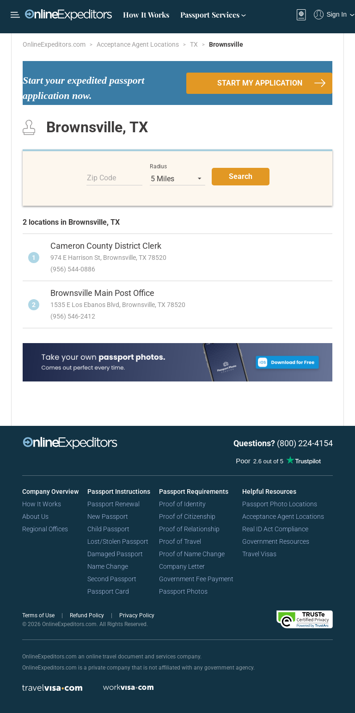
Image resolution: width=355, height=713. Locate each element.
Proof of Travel (180, 541)
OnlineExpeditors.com (55, 44)
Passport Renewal (113, 504)
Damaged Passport (115, 554)
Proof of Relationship (189, 529)
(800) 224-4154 (305, 443)
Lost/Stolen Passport (117, 541)
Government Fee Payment (196, 579)
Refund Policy (87, 615)
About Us (35, 516)
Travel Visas (259, 554)
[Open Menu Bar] (15, 14)
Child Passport (108, 529)
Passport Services (213, 14)
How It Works (146, 14)
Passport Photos (183, 591)
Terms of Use (39, 615)
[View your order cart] (301, 14)
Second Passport (111, 579)
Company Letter (182, 566)
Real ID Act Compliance (275, 529)
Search (240, 176)
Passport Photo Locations (279, 504)
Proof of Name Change (192, 554)
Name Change (107, 566)
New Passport (107, 516)
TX (194, 44)
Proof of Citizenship (187, 516)
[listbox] (177, 178)
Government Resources (275, 541)
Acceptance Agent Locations (138, 44)
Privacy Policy (136, 615)
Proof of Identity (182, 504)
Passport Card (108, 591)
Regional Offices (45, 529)
